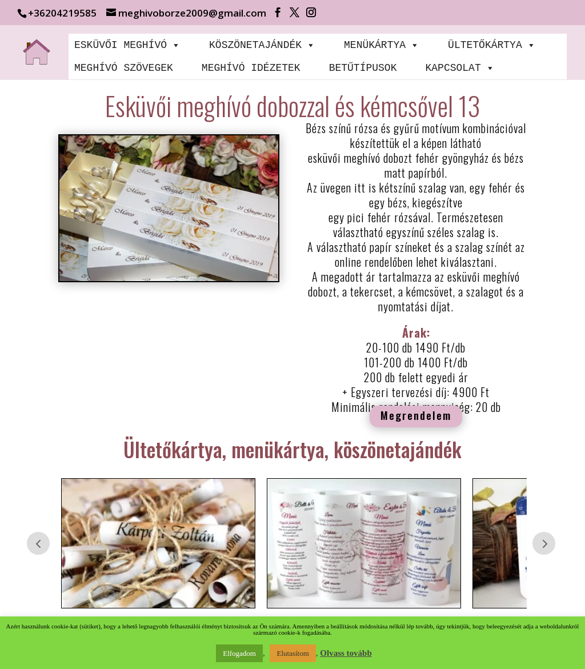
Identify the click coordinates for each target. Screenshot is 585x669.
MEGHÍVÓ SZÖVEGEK (123, 68)
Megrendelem (415, 415)
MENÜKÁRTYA (381, 45)
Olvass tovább (345, 653)
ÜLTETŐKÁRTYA (492, 45)
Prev (38, 543)
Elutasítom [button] (292, 653)
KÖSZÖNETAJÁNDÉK (262, 45)
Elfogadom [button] (239, 653)
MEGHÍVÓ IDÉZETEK (251, 68)
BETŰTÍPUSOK (363, 68)
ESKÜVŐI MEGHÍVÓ (127, 45)
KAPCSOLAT (459, 68)
